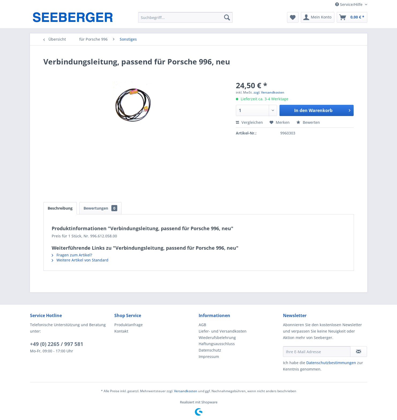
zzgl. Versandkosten (269, 92)
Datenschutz (210, 350)
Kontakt (121, 331)
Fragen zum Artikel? (72, 254)
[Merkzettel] (292, 17)
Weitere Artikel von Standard (80, 260)
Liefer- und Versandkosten (223, 331)
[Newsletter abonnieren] (358, 351)
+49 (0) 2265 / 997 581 (56, 344)
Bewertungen (100, 208)
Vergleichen (249, 122)
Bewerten (308, 122)
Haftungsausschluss (217, 343)
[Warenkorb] (352, 17)
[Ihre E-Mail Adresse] (316, 351)
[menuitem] (185, 17)
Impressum (209, 356)
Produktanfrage (128, 324)
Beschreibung (60, 208)
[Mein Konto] (317, 17)
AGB (202, 324)
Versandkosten (185, 391)
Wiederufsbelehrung (217, 337)
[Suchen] (227, 17)
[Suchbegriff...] (185, 17)
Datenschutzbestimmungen (331, 362)
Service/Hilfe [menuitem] (349, 4)
